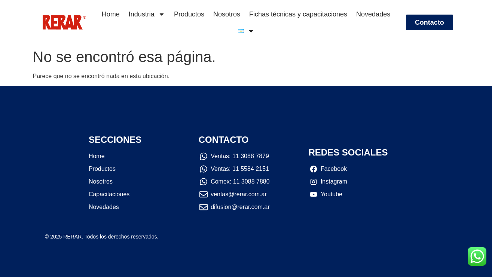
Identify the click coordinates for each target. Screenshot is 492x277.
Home (111, 14)
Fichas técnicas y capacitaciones (298, 14)
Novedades (373, 14)
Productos (189, 14)
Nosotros (226, 14)
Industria (147, 14)
